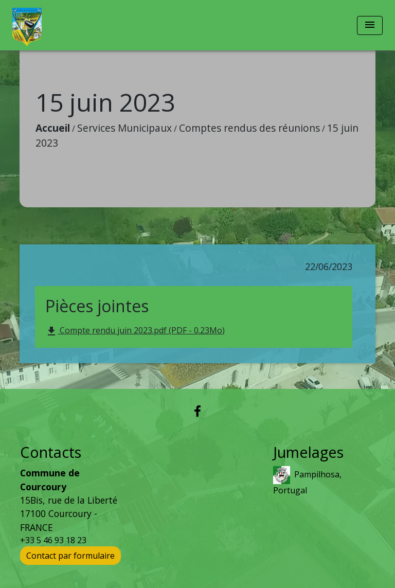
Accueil (52, 128)
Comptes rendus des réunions (249, 128)
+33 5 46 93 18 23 (53, 540)
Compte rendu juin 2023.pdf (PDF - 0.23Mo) (135, 331)
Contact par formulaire (70, 555)
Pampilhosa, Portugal (307, 481)
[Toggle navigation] (370, 25)
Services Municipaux (124, 128)
